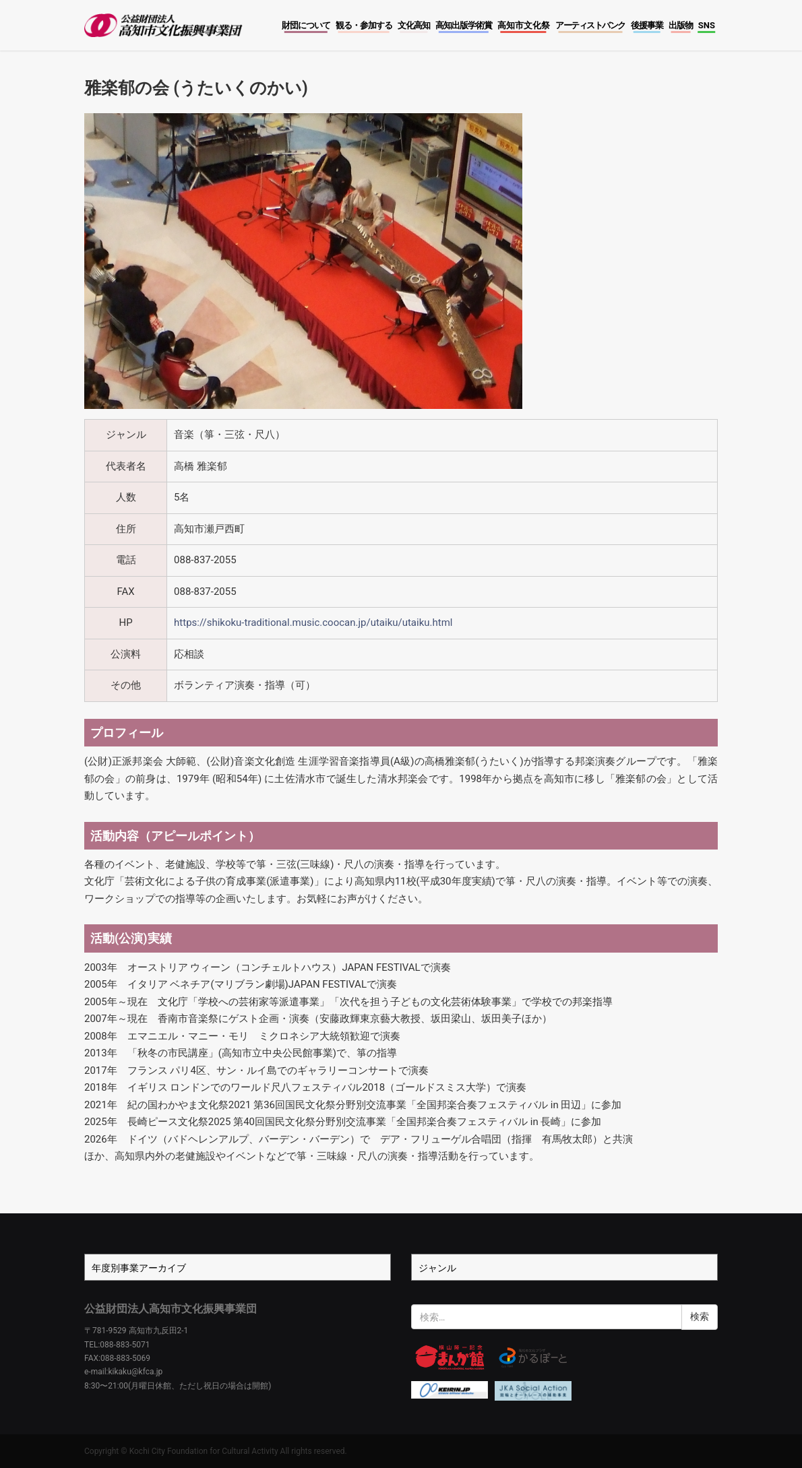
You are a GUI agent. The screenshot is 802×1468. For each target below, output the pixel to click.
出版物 (681, 25)
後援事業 (647, 25)
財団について (306, 25)
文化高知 (414, 25)
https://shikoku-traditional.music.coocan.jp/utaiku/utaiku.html (313, 622)
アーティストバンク (590, 25)
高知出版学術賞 (463, 25)
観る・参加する (364, 25)
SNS (706, 25)
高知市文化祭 (523, 25)
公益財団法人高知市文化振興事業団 (170, 1308)
